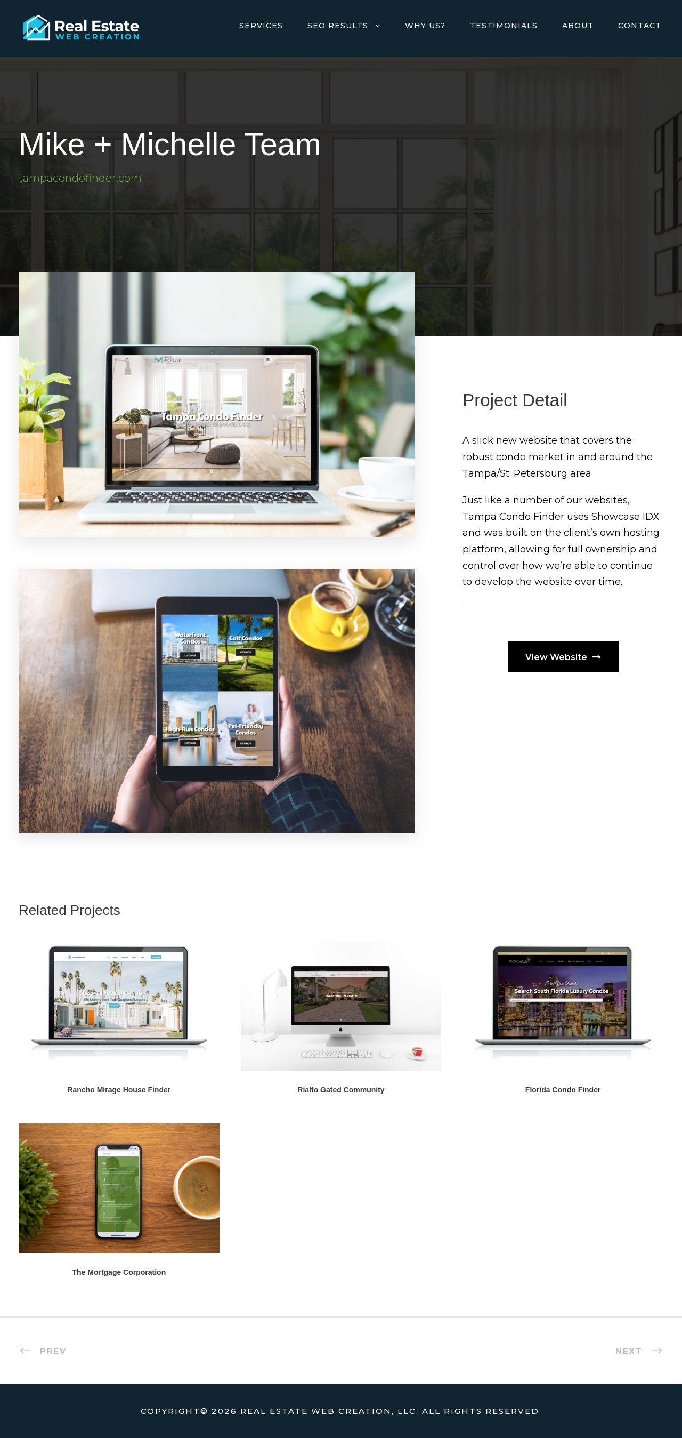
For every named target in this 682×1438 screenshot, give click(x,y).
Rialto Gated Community (340, 1090)
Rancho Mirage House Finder (118, 1090)
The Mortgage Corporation (119, 1272)
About (578, 25)
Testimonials (504, 25)
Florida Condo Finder (563, 1090)
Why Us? (425, 25)
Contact (639, 25)
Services (261, 25)
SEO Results (337, 25)
